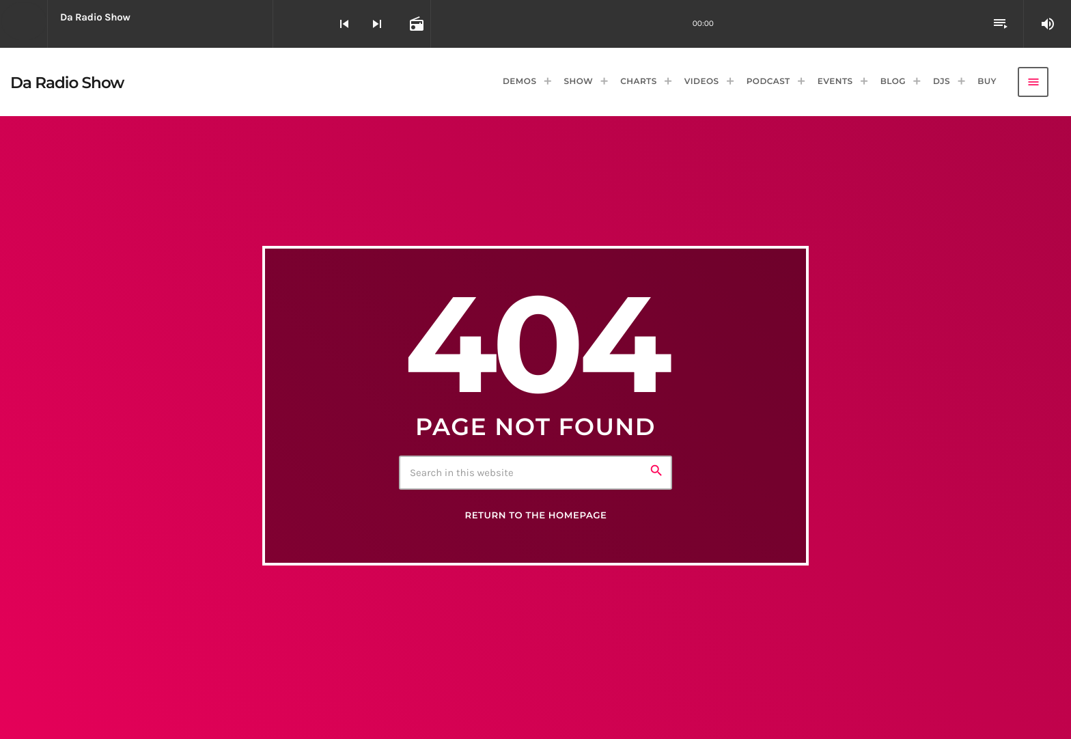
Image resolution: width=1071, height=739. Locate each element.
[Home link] (67, 82)
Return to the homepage (535, 515)
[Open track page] (415, 24)
